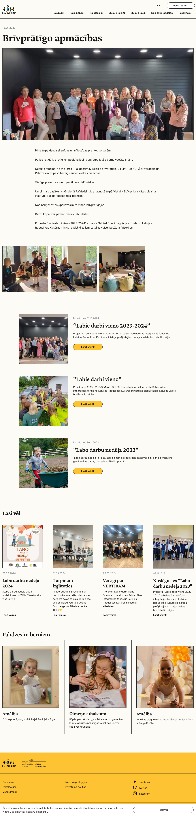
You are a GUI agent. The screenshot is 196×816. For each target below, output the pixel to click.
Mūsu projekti (117, 12)
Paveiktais (185, 12)
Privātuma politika (75, 786)
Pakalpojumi (77, 12)
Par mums (8, 782)
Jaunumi (59, 12)
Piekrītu (163, 809)
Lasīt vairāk (88, 346)
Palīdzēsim (96, 12)
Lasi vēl (11, 513)
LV (158, 5)
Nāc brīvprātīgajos (162, 12)
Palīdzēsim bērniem (26, 634)
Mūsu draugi (138, 12)
